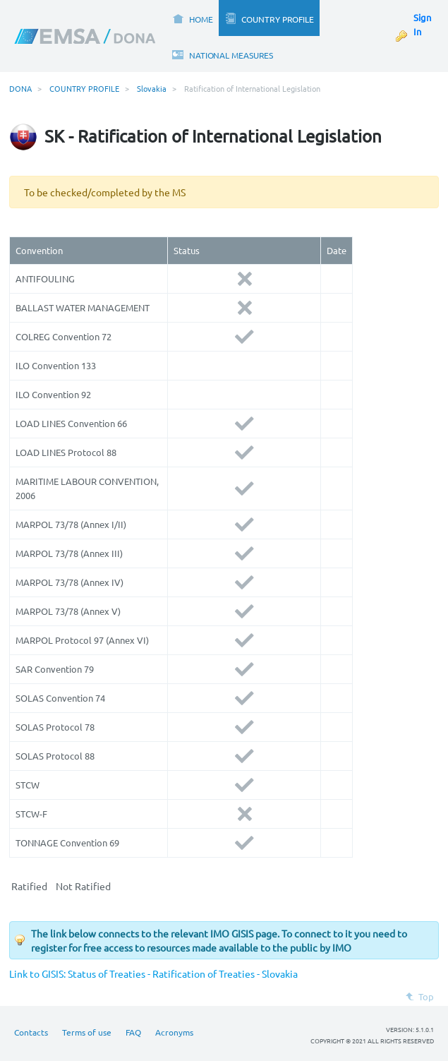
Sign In (422, 24)
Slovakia (152, 88)
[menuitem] (192, 18)
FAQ (133, 1032)
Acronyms (174, 1032)
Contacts (31, 1032)
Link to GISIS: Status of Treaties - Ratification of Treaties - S (138, 973)
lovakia (282, 973)
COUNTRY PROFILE (84, 88)
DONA (20, 88)
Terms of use (86, 1032)
